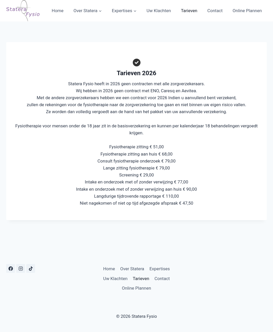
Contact (214, 10)
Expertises (160, 268)
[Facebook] (10, 268)
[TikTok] (30, 268)
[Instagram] (20, 268)
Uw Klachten (159, 10)
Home (58, 10)
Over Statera (132, 268)
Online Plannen (247, 10)
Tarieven (189, 10)
